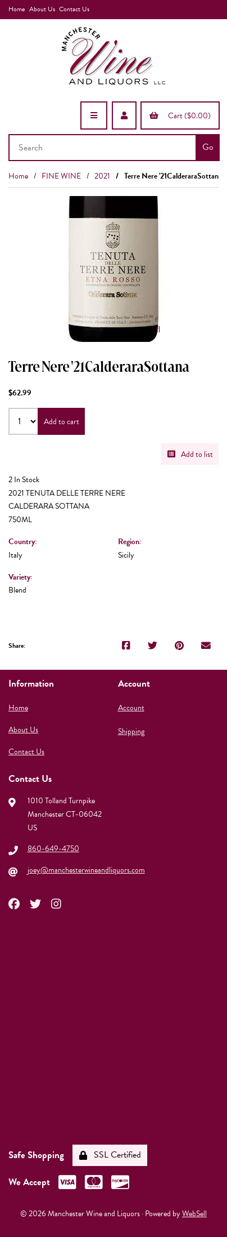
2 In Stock (23, 480)
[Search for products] (103, 147)
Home (16, 9)
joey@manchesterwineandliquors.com (86, 870)
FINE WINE (61, 176)
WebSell (194, 1214)
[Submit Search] (208, 147)
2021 (102, 176)
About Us (42, 9)
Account (131, 708)
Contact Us (74, 9)
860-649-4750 (53, 849)
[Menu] (93, 115)
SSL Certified (110, 1155)
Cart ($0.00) (180, 116)
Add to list (190, 454)
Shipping (131, 731)
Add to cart (61, 422)
